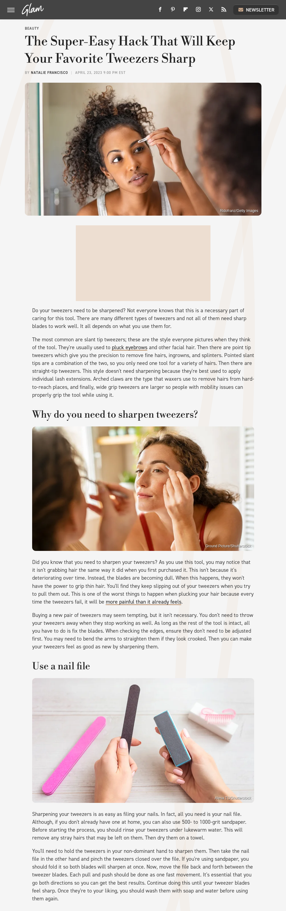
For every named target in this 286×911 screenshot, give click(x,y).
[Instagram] (198, 12)
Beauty (32, 28)
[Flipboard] (185, 12)
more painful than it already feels (143, 601)
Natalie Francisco (49, 72)
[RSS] (223, 12)
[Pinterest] (173, 12)
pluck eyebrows (129, 347)
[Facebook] (160, 12)
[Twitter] (211, 12)
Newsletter (255, 9)
